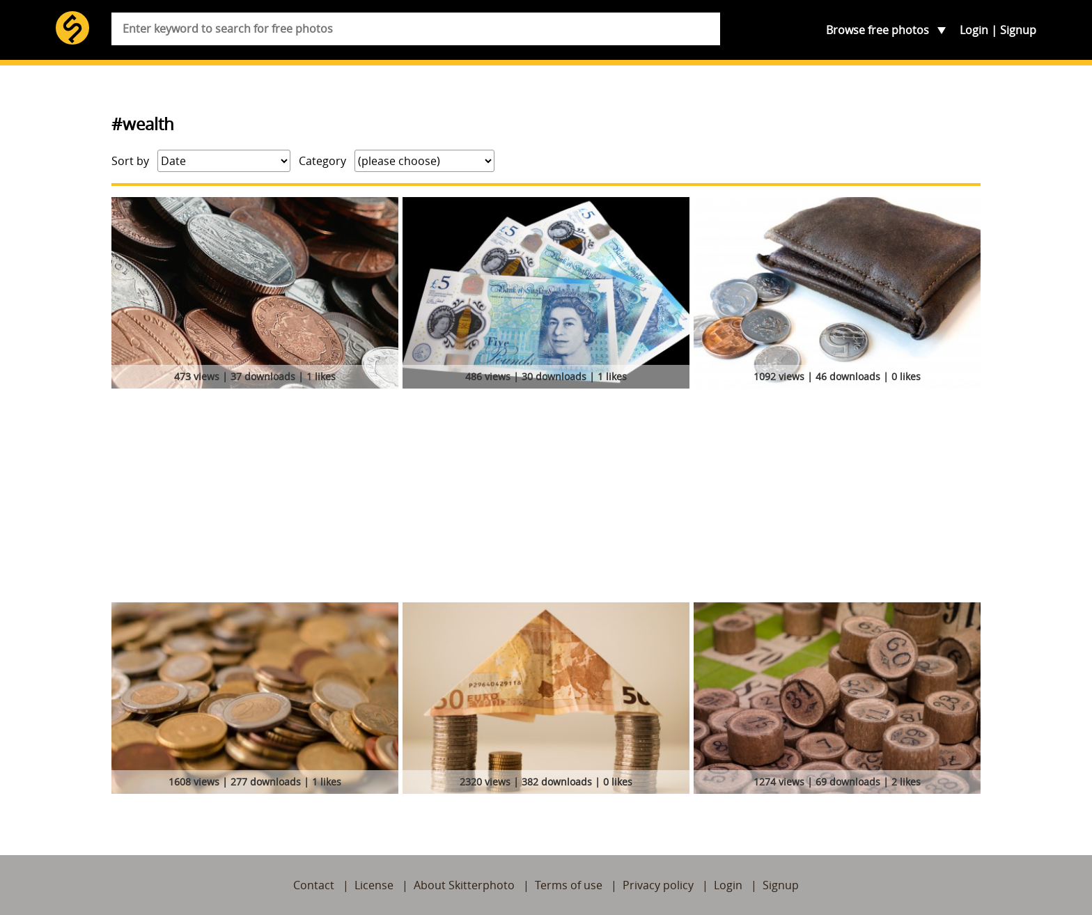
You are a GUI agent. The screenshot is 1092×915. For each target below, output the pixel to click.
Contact (313, 885)
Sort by (130, 161)
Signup (1018, 30)
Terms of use (568, 885)
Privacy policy (658, 885)
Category (322, 161)
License (373, 885)
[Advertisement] (546, 497)
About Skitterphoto (464, 885)
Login (974, 30)
